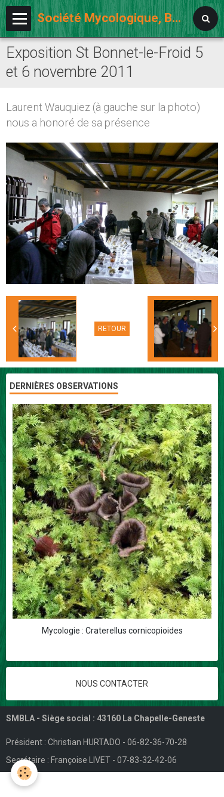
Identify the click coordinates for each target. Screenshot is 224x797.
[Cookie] (24, 772)
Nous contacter (112, 683)
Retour (112, 329)
